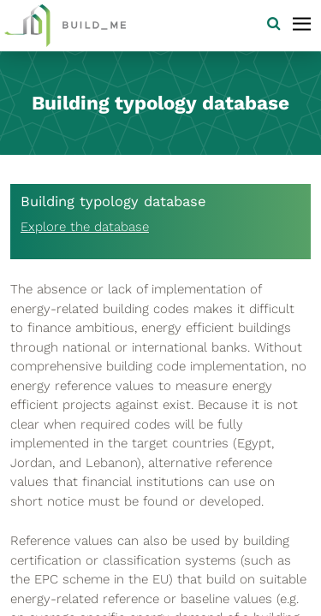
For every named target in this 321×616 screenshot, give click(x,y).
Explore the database (85, 226)
